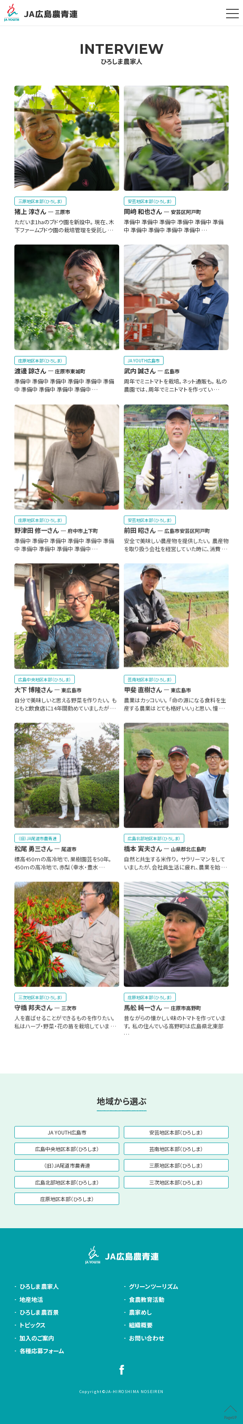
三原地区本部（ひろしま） (176, 1165)
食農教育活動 (146, 1299)
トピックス (32, 1325)
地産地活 (31, 1299)
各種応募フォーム (41, 1350)
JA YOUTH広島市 (67, 1132)
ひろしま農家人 (121, 53)
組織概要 (141, 1325)
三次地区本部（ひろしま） (176, 1182)
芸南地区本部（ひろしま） (176, 1148)
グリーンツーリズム (153, 1286)
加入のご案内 (36, 1338)
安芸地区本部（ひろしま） (176, 1132)
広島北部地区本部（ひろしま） (67, 1182)
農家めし (140, 1312)
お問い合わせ (146, 1338)
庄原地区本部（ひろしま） (67, 1198)
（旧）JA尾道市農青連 (67, 1165)
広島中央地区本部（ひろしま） (67, 1148)
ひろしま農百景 (39, 1312)
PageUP (230, 1417)
